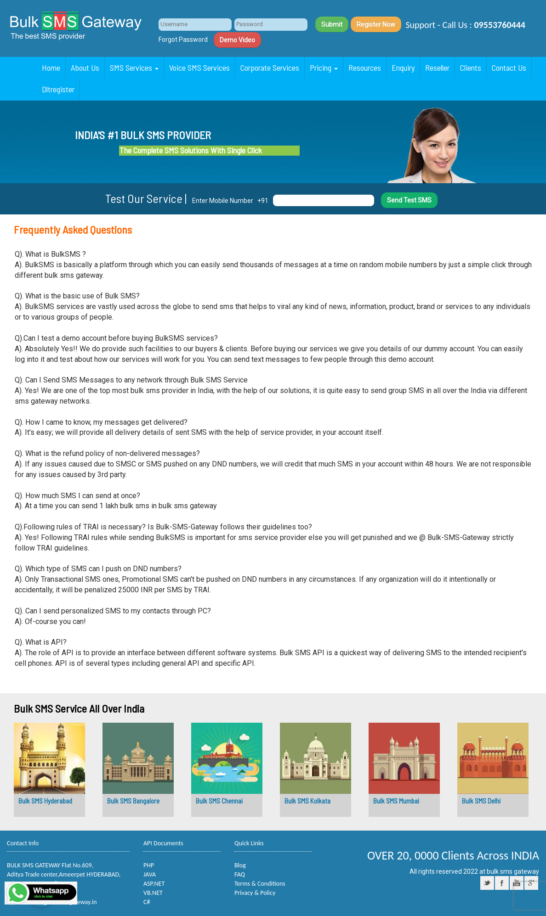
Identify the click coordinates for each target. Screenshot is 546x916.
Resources (364, 67)
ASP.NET (154, 884)
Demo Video (237, 40)
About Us (85, 67)
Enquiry (403, 67)
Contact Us (509, 67)
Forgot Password (183, 39)
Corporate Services (269, 67)
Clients (470, 67)
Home (51, 67)
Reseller (437, 67)
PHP (148, 865)
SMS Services (134, 67)
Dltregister (58, 89)
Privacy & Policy (254, 893)
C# (146, 902)
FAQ (239, 874)
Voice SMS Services (199, 67)
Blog (240, 865)
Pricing (324, 67)
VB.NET (153, 893)
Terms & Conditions (259, 884)
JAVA (149, 874)
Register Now (376, 24)
